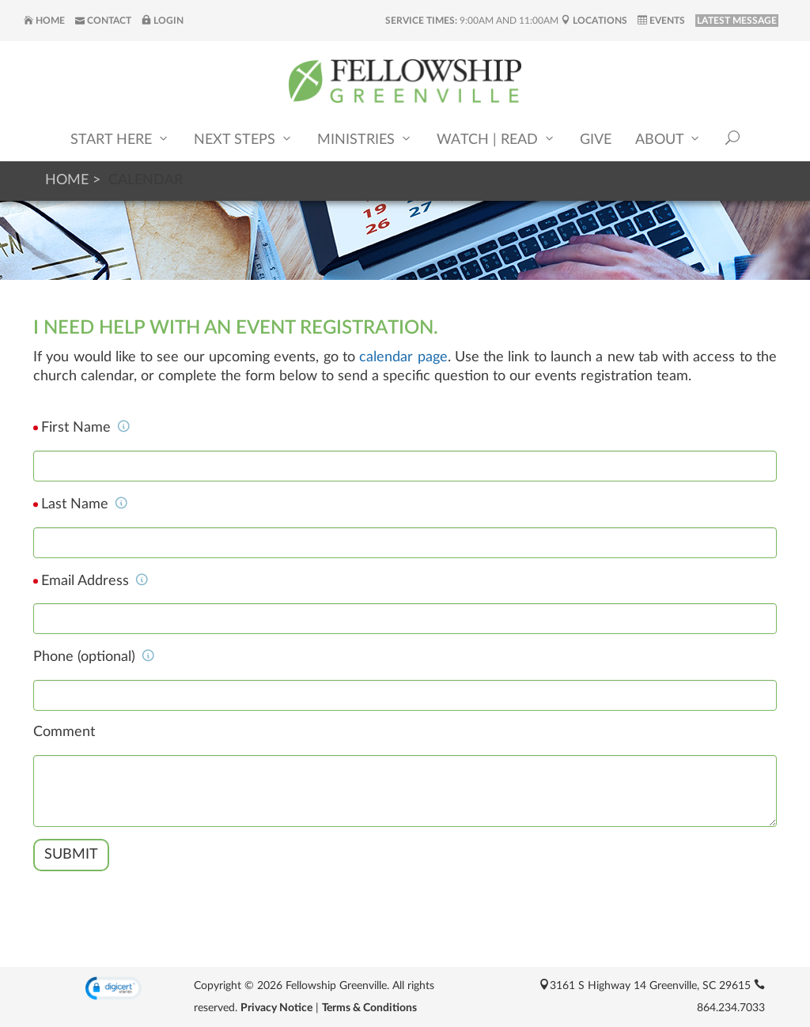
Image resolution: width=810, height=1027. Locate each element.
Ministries (365, 138)
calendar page (403, 357)
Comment (64, 732)
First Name (86, 428)
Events (661, 20)
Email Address (95, 581)
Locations (594, 20)
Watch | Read (496, 138)
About (668, 138)
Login (163, 20)
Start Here (120, 138)
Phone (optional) (94, 657)
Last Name (84, 504)
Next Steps (243, 138)
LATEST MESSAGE (737, 20)
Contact (103, 20)
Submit (71, 855)
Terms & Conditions (369, 1008)
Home (44, 20)
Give (595, 140)
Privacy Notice (276, 1008)
